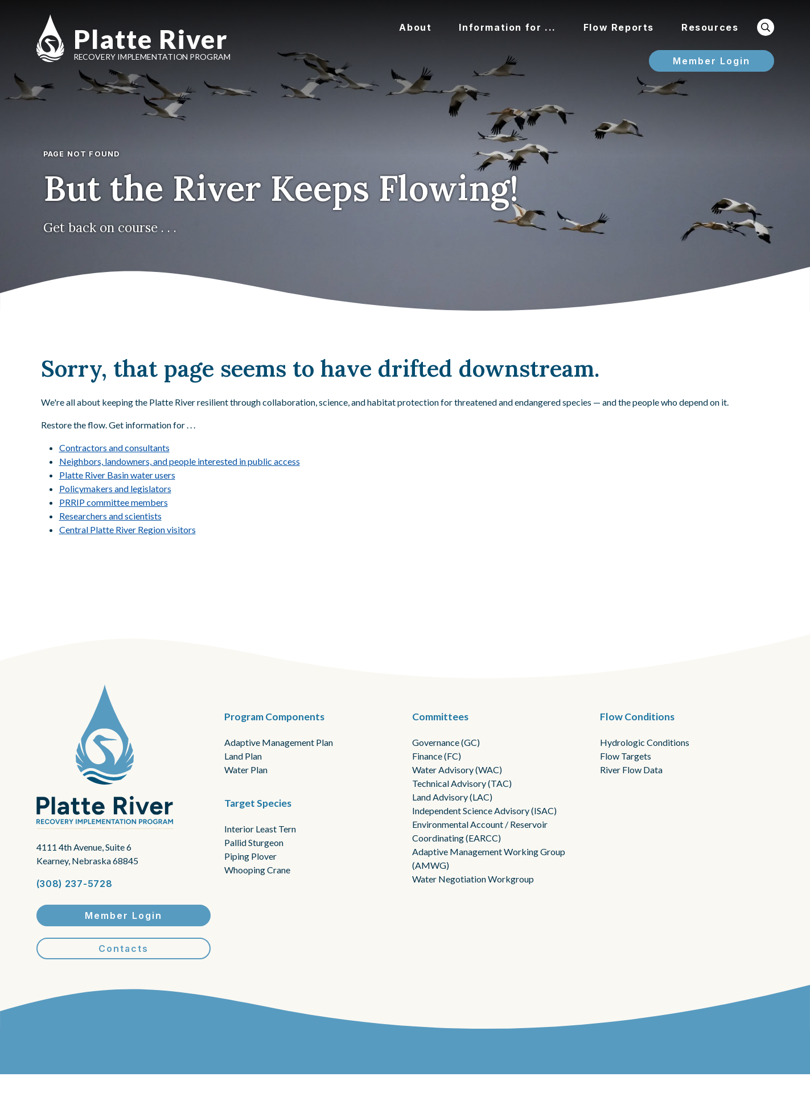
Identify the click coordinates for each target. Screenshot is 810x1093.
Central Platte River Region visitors (127, 529)
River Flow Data (631, 769)
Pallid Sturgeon (253, 842)
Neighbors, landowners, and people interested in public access (179, 461)
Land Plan (243, 755)
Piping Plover (250, 856)
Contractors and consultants (114, 447)
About (415, 27)
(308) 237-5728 (74, 883)
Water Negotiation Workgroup (473, 878)
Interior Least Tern (260, 828)
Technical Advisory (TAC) (462, 783)
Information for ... (507, 27)
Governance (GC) (446, 742)
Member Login (711, 61)
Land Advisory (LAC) (452, 796)
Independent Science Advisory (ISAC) (484, 810)
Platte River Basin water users (117, 474)
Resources (709, 27)
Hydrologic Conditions (644, 742)
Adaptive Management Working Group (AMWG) (488, 858)
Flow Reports (618, 27)
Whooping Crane (257, 869)
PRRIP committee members (113, 502)
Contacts (123, 948)
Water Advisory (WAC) (457, 769)
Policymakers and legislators (115, 488)
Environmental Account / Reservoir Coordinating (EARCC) (480, 831)
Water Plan (246, 769)
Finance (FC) (436, 755)
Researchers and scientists (110, 515)
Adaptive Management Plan (278, 742)
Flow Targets (625, 755)
